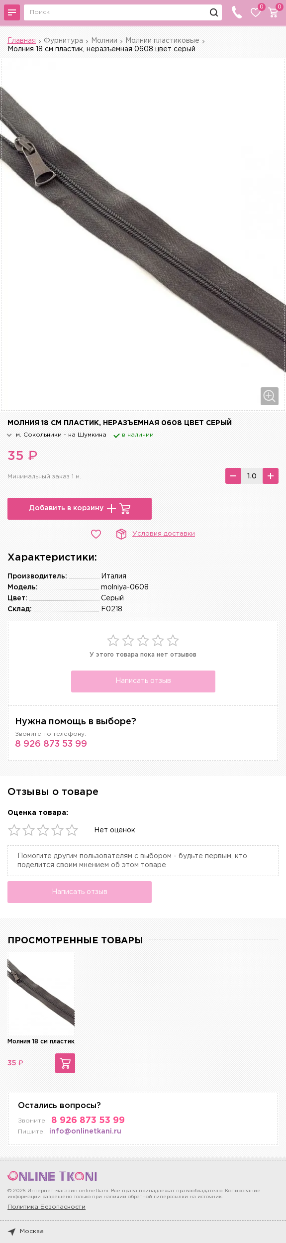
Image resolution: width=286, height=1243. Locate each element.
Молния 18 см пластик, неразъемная (62, 1041)
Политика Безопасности (46, 1207)
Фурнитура (63, 41)
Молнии (104, 41)
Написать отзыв (143, 681)
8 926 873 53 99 (51, 744)
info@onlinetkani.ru (85, 1131)
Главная (21, 41)
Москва (25, 1231)
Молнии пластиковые (162, 41)
